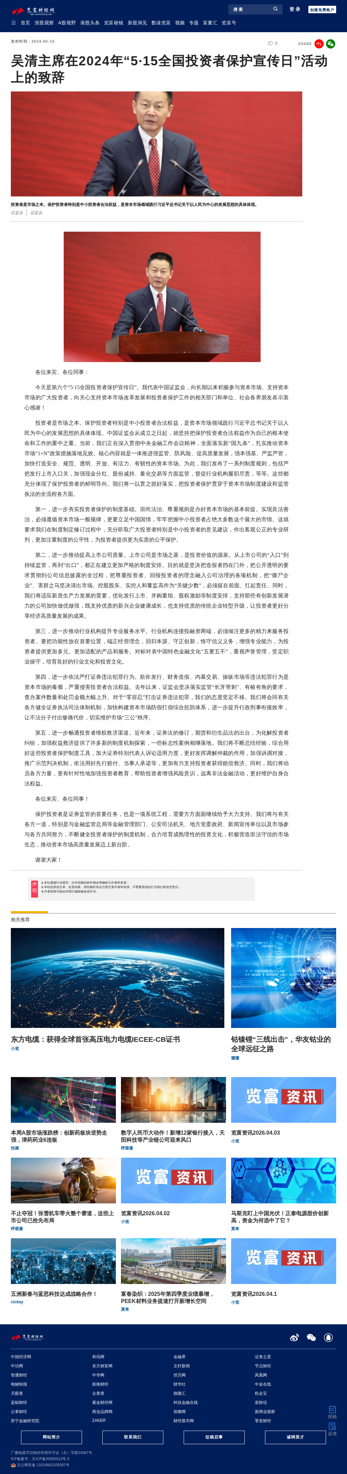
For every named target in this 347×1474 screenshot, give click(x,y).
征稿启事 (214, 1437)
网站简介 (51, 1437)
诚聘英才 (295, 1437)
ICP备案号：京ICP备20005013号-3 (40, 1459)
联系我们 (133, 1437)
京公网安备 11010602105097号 (40, 1465)
